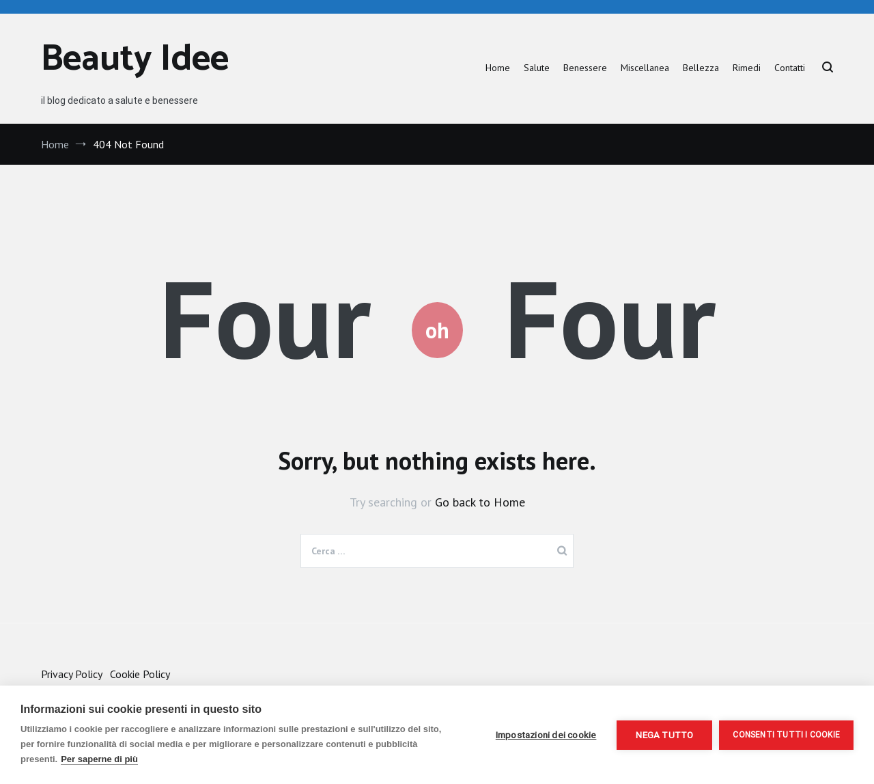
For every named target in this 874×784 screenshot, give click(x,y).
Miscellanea (645, 68)
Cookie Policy (140, 674)
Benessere (585, 68)
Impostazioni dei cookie (546, 734)
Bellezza (701, 68)
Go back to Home (480, 502)
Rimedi (747, 68)
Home (497, 68)
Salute (537, 68)
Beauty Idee (135, 60)
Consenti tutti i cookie (786, 735)
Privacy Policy (71, 674)
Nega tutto (664, 734)
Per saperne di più (99, 759)
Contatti (789, 68)
